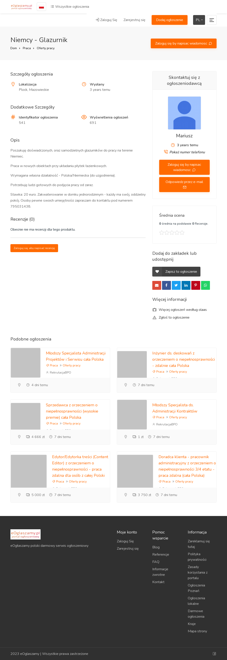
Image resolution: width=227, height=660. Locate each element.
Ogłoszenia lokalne (196, 601)
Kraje (192, 623)
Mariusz (184, 135)
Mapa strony (197, 631)
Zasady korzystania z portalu (197, 572)
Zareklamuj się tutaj (199, 544)
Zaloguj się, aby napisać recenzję (34, 248)
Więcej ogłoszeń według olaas (179, 309)
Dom (13, 48)
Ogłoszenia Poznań (196, 588)
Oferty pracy (46, 48)
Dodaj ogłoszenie (169, 20)
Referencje (160, 554)
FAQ (155, 561)
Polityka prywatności (197, 557)
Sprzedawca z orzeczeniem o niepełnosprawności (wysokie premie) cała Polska (72, 411)
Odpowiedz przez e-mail (184, 181)
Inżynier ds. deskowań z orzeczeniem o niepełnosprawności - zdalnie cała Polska (183, 359)
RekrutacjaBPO (58, 372)
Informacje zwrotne (160, 572)
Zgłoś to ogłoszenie (171, 317)
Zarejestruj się (134, 20)
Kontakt (158, 582)
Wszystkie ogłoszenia (69, 6)
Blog (156, 547)
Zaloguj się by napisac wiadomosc (181, 43)
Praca (27, 48)
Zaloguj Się (106, 20)
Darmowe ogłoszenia (196, 614)
